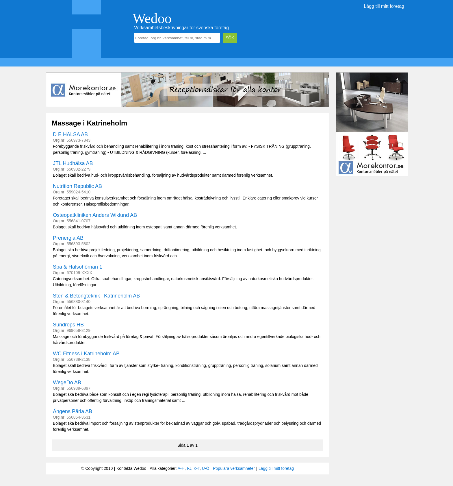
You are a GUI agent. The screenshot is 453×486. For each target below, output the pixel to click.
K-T (197, 468)
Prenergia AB (68, 238)
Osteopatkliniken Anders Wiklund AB (95, 215)
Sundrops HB (68, 325)
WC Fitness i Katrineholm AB (86, 353)
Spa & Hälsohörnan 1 (77, 267)
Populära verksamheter (234, 468)
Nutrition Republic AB (77, 186)
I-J (189, 468)
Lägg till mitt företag (384, 6)
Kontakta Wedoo (131, 468)
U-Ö (205, 468)
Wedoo (152, 18)
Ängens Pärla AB (72, 411)
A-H (181, 468)
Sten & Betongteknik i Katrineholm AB (96, 296)
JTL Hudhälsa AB (73, 163)
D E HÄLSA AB (70, 134)
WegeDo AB (67, 382)
